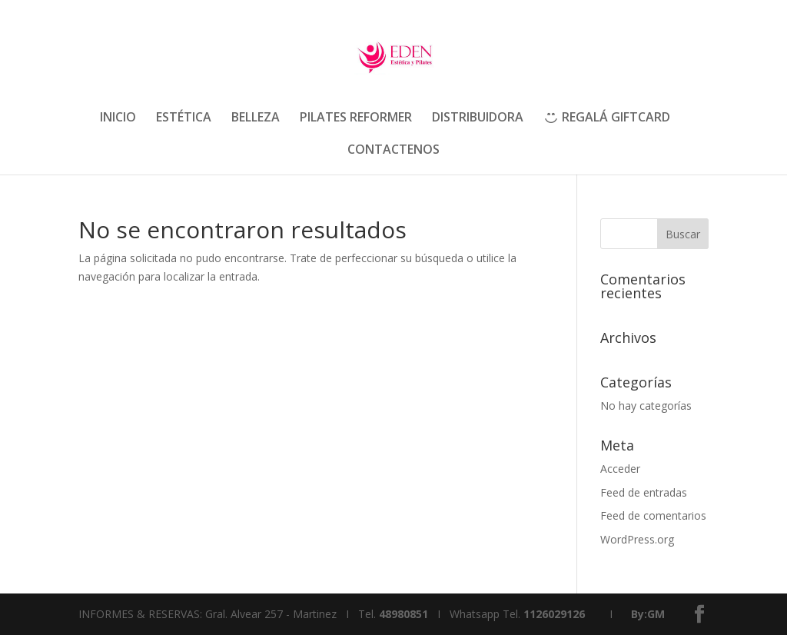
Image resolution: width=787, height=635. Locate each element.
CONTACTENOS (393, 151)
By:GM (648, 614)
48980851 (403, 614)
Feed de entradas (643, 492)
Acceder (620, 468)
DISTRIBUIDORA (477, 118)
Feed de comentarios (653, 515)
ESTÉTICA (183, 118)
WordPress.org (637, 539)
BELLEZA (255, 118)
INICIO (118, 118)
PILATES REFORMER (356, 118)
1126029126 (554, 614)
